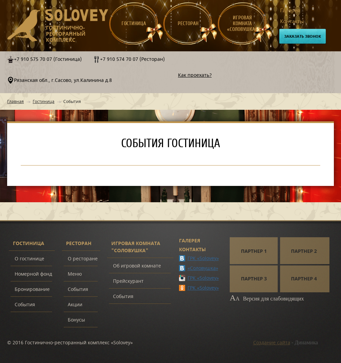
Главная (15, 102)
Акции (75, 304)
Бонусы (76, 320)
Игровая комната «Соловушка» (242, 23)
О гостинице (29, 258)
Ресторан (188, 24)
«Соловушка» (203, 268)
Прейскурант (128, 281)
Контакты (292, 21)
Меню (75, 274)
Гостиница (133, 24)
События (25, 304)
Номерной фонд (33, 274)
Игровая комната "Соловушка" (135, 247)
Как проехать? (195, 75)
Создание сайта (271, 342)
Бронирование (32, 289)
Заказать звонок (302, 36)
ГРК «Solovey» (203, 258)
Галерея (290, 10)
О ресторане (83, 258)
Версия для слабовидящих (267, 298)
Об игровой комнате (137, 266)
